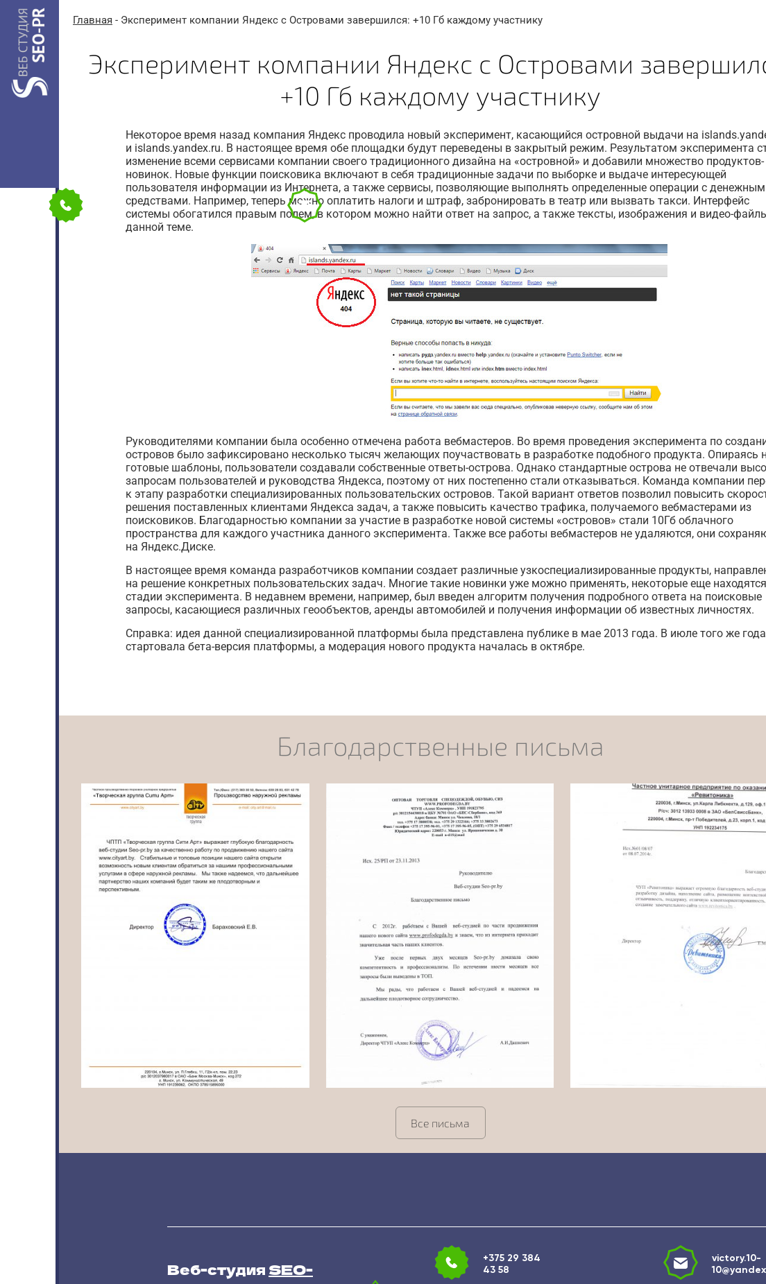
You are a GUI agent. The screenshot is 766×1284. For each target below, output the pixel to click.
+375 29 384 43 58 (512, 1264)
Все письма (440, 1122)
